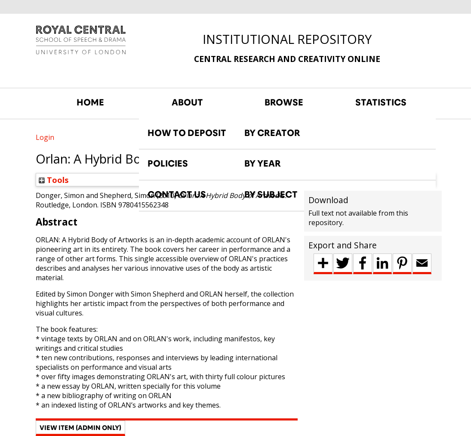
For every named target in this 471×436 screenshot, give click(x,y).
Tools (54, 179)
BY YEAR (262, 163)
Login (45, 137)
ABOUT (187, 102)
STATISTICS (380, 102)
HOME (90, 102)
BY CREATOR (272, 133)
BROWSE (284, 102)
